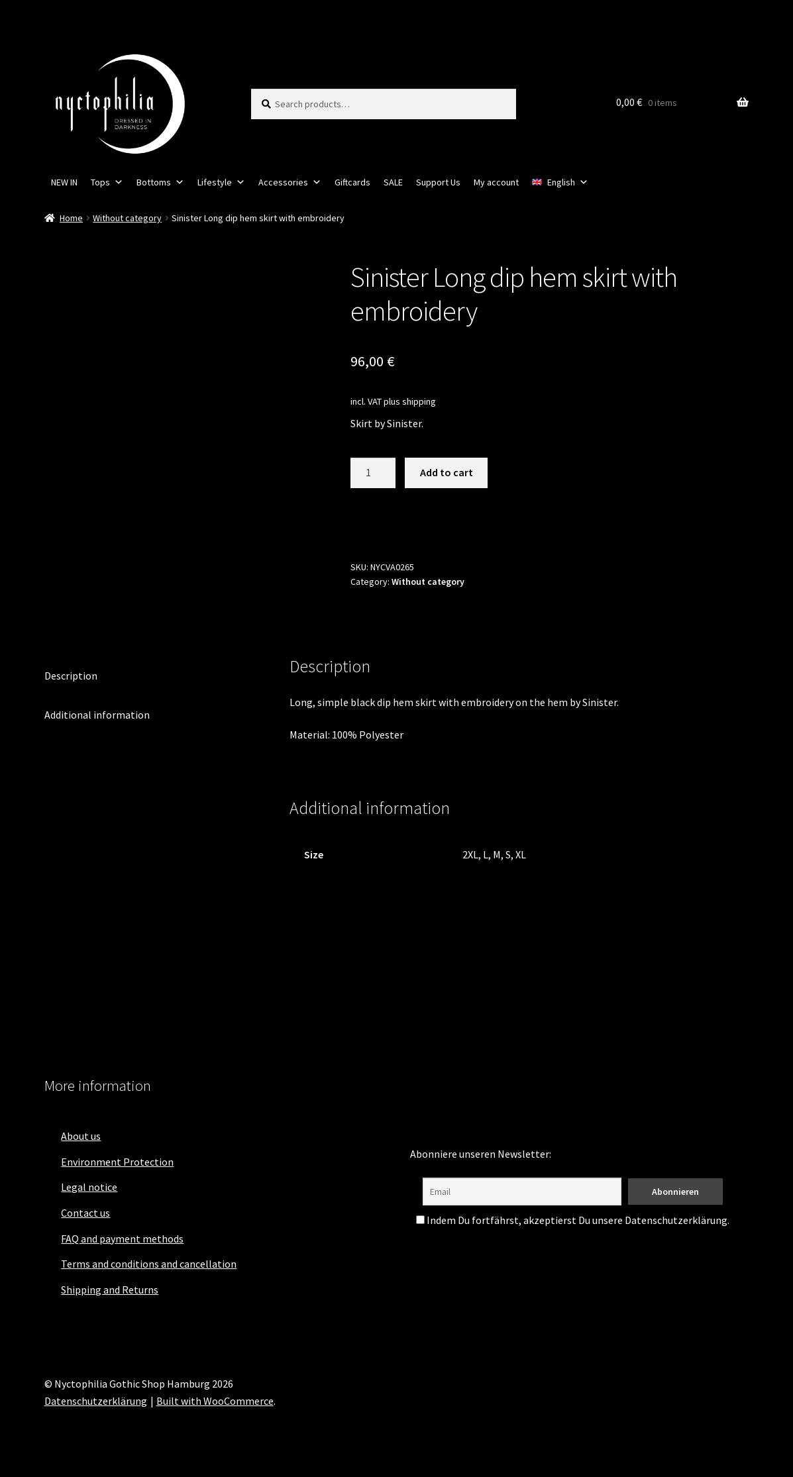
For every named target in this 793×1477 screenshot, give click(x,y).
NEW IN (64, 182)
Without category (127, 218)
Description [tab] (70, 675)
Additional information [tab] (97, 714)
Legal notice (89, 1187)
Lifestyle (221, 182)
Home (71, 218)
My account (496, 182)
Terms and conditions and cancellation (149, 1263)
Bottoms (160, 182)
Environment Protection (117, 1161)
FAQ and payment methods (122, 1238)
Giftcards (352, 182)
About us (81, 1136)
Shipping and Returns (109, 1289)
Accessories (289, 182)
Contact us (85, 1212)
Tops (107, 182)
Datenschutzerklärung (95, 1400)
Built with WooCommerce (215, 1400)
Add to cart (446, 472)
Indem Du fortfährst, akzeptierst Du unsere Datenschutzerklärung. (572, 1220)
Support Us (438, 182)
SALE (393, 182)
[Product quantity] (373, 473)
